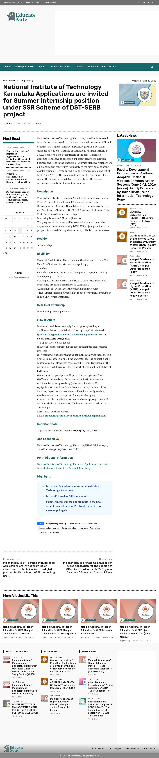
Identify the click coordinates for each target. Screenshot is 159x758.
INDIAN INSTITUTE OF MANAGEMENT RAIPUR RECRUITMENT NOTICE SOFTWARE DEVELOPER (23, 704)
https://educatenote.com (19, 277)
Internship (43, 532)
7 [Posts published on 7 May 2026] (19, 230)
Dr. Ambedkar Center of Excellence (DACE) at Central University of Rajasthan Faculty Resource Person (17, 197)
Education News (11, 81)
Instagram (117, 748)
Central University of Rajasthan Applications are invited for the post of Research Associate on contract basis (18, 158)
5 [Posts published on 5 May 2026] (10, 230)
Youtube (152, 748)
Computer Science (77, 523)
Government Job (69, 528)
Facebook (99, 748)
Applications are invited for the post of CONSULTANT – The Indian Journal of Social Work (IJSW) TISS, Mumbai (101, 699)
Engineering (27, 81)
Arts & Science (12, 148)
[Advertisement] (107, 33)
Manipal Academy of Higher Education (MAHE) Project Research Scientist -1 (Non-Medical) (138, 632)
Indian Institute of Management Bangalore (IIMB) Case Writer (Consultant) (23, 686)
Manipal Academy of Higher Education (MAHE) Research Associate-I (98, 630)
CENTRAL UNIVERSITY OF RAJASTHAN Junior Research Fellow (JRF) (18, 178)
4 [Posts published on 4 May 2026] (5, 230)
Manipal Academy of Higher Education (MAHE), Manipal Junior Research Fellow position (142, 263)
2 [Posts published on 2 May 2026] (28, 224)
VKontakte (135, 748)
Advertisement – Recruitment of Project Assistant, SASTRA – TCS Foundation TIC (99, 681)
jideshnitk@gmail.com (51, 334)
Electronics (92, 523)
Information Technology (89, 528)
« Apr (5, 252)
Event (119, 165)
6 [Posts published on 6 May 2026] (15, 230)
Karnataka (54, 532)
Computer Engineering (56, 523)
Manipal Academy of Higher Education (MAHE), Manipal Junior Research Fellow (142, 243)
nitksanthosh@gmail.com (83, 334)
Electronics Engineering (49, 528)
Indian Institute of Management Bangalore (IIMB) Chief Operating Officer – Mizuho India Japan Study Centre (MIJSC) (23, 666)
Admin (9, 123)
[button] (152, 67)
